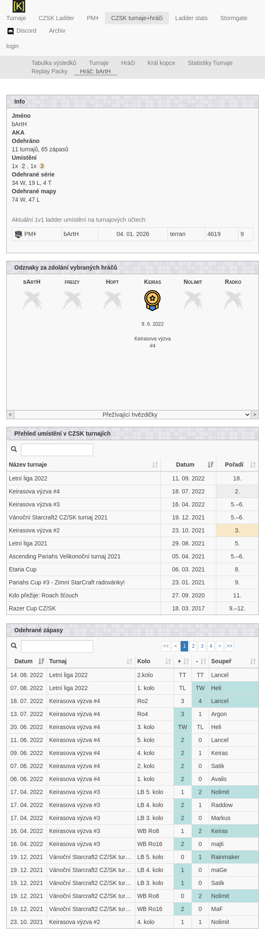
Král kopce (161, 63)
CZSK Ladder (56, 18)
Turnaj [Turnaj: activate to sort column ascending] (58, 661)
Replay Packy (49, 71)
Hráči (128, 63)
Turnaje (16, 18)
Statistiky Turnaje (210, 63)
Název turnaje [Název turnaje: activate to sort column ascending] (28, 464)
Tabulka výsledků (53, 63)
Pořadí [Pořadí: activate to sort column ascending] (234, 464)
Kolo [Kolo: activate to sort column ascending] (143, 661)
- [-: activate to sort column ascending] (197, 661)
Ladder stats (191, 18)
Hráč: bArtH (95, 71)
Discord (21, 31)
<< (166, 646)
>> (229, 646)
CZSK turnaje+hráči (137, 18)
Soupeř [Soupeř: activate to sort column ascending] (221, 661)
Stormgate (233, 18)
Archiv (57, 30)
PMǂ (93, 18)
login (12, 46)
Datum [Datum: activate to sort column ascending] (185, 464)
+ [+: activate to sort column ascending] (179, 661)
